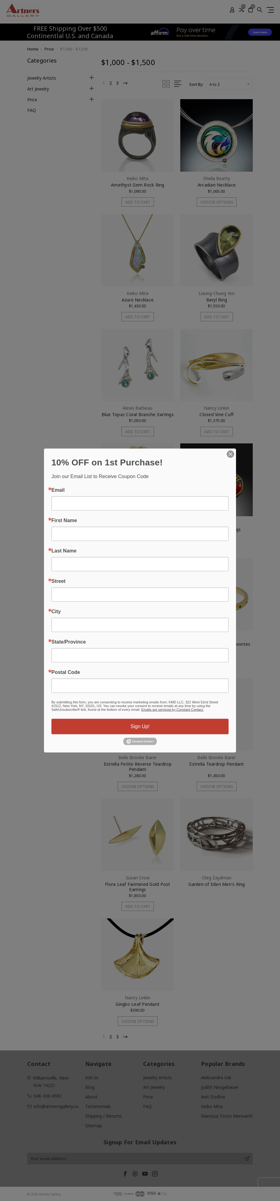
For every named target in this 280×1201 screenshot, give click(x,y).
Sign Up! (139, 726)
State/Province (68, 642)
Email (58, 490)
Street (58, 581)
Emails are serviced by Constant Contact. (172, 709)
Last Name (64, 550)
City (56, 611)
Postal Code (65, 672)
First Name (64, 520)
